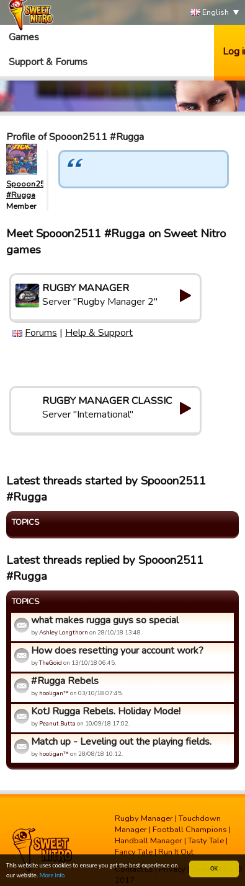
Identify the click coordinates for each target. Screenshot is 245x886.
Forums (41, 333)
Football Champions (190, 829)
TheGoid (50, 663)
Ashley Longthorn (63, 632)
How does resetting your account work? (117, 650)
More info (52, 876)
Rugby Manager (144, 818)
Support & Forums (48, 62)
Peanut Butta (57, 723)
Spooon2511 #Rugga (30, 189)
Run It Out (176, 851)
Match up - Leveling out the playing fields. (121, 741)
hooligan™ (54, 693)
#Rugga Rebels (65, 681)
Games (24, 37)
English (209, 13)
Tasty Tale (206, 840)
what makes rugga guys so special (105, 620)
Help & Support (99, 333)
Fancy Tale (134, 851)
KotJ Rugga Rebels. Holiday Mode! (105, 711)
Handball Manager (148, 840)
